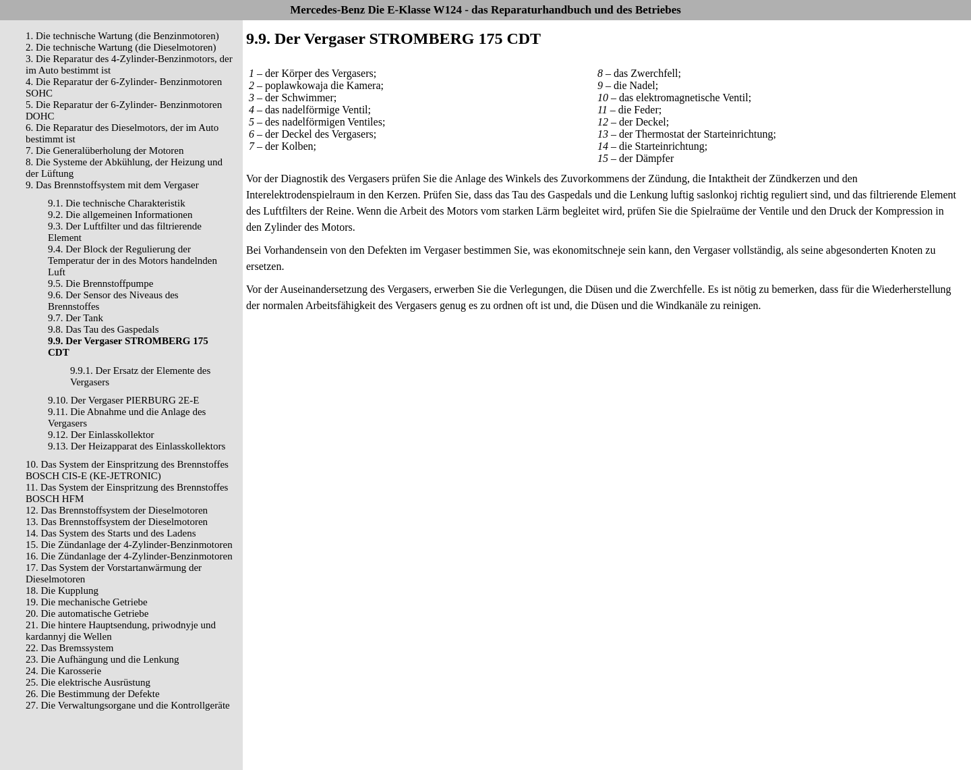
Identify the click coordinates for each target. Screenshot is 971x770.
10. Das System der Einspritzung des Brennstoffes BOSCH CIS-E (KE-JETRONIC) (127, 470)
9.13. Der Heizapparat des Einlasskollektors (136, 446)
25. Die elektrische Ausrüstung (88, 682)
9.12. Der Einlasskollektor (101, 434)
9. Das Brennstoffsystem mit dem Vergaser (112, 185)
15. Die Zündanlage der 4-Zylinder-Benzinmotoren (129, 544)
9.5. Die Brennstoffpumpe (100, 283)
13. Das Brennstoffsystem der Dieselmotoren (117, 521)
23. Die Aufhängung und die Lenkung (102, 659)
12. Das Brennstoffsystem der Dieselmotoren (117, 510)
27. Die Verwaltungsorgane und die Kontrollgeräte (128, 705)
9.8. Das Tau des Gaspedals (103, 329)
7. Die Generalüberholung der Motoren (105, 150)
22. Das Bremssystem (69, 647)
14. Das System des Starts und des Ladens (111, 533)
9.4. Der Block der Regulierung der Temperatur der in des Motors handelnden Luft (132, 260)
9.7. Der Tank (75, 317)
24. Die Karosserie (63, 670)
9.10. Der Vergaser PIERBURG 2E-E (123, 400)
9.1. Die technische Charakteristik (116, 203)
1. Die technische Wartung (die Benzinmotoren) (122, 35)
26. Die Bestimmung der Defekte (93, 693)
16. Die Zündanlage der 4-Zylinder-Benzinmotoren (129, 556)
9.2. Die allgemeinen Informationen (120, 214)
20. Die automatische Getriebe (87, 613)
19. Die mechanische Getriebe (87, 602)
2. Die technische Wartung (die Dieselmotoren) (121, 47)
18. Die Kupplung (62, 590)
